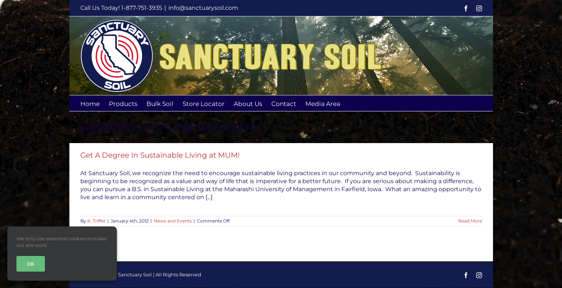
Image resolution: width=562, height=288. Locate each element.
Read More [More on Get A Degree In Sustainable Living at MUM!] (470, 221)
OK (30, 263)
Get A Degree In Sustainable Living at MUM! (160, 155)
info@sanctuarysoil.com (203, 7)
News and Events (173, 221)
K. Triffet (96, 221)
